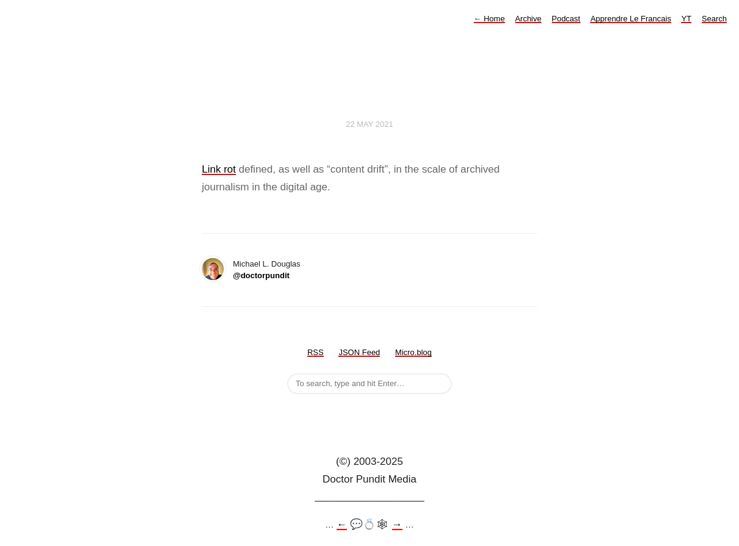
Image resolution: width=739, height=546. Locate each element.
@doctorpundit (261, 275)
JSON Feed (359, 352)
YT (686, 18)
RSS (315, 352)
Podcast (566, 18)
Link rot (219, 169)
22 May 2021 (369, 124)
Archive (528, 18)
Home (489, 18)
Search (714, 18)
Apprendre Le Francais (630, 18)
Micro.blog (413, 352)
